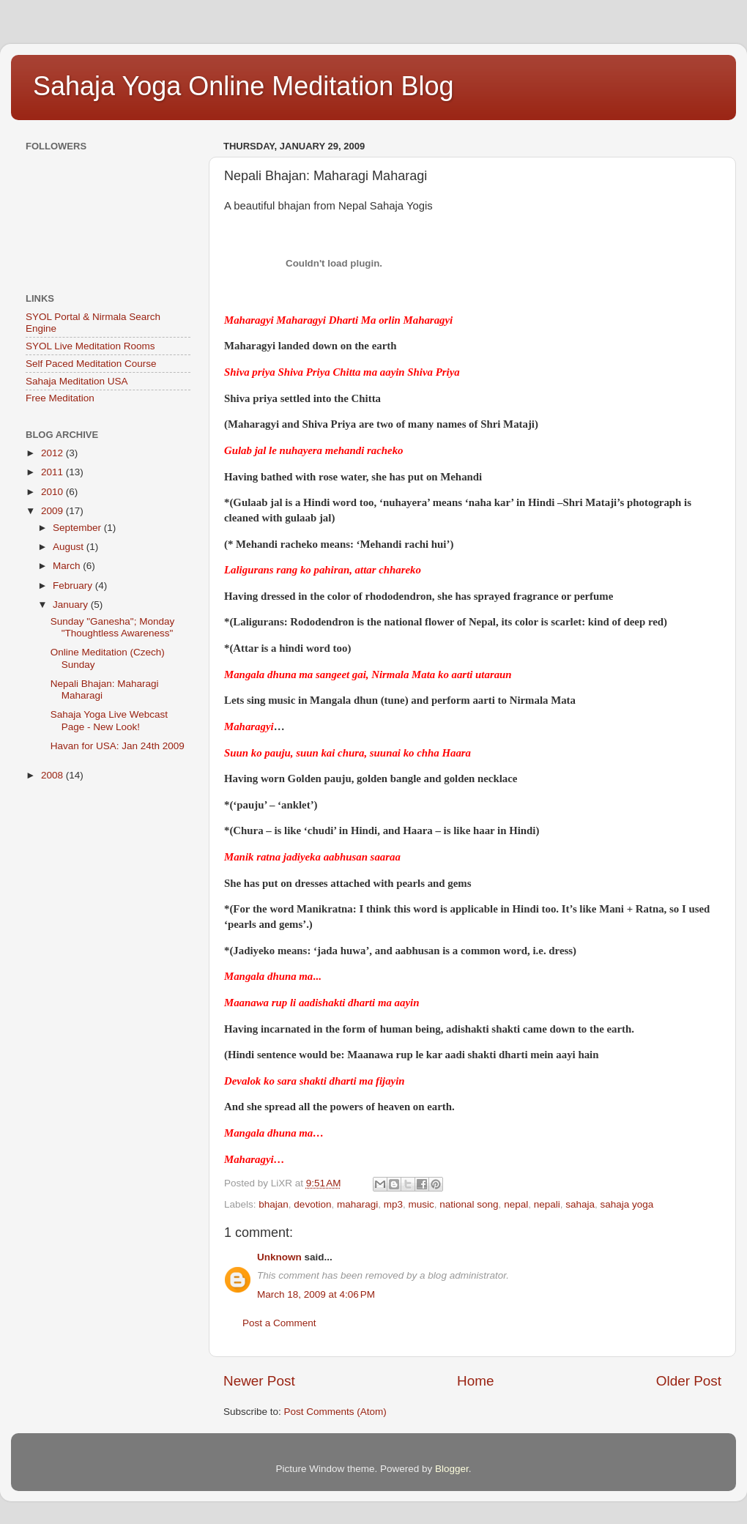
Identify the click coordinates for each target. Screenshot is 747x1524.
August (69, 546)
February (74, 585)
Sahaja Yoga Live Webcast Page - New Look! (109, 720)
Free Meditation (60, 398)
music (421, 1204)
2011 (53, 472)
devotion (312, 1204)
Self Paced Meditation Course (91, 363)
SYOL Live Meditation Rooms (90, 346)
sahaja (580, 1204)
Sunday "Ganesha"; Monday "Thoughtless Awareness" (112, 627)
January (72, 604)
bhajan (274, 1204)
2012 (53, 452)
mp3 (393, 1204)
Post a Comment (279, 1322)
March (68, 565)
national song (468, 1204)
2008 (53, 775)
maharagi (357, 1204)
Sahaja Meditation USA (77, 381)
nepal (516, 1204)
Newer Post (259, 1381)
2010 (53, 491)
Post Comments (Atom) (335, 1411)
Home (475, 1381)
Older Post (688, 1381)
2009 (53, 510)
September (78, 527)
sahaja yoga (627, 1204)
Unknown (279, 1257)
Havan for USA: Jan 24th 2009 (118, 745)
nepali (547, 1204)
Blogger (452, 1468)
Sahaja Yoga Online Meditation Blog (243, 86)
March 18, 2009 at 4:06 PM (316, 1294)
